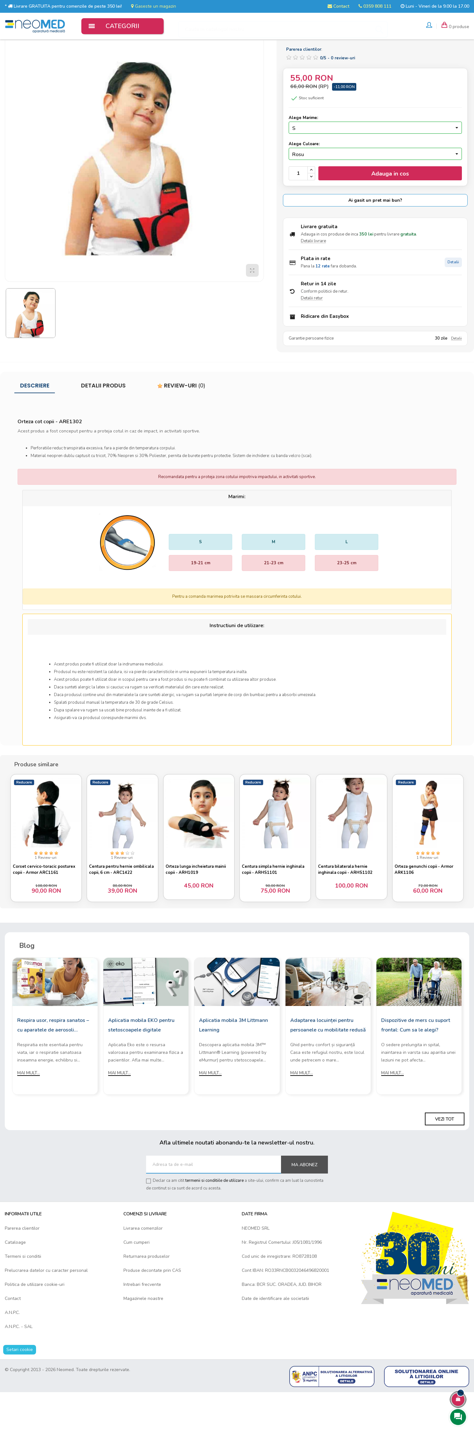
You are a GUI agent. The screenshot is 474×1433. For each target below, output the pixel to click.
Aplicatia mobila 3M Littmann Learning (233, 1066)
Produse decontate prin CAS (152, 1311)
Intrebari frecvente (142, 1325)
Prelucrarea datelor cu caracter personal (46, 1311)
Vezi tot (444, 1160)
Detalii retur (312, 336)
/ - (337, 96)
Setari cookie (19, 1390)
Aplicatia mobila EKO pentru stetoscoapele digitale (141, 1066)
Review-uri (181, 424)
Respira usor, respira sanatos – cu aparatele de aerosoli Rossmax (53, 1067)
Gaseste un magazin (153, 6)
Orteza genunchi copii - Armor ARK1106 (426, 906)
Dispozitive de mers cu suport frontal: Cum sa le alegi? (415, 1066)
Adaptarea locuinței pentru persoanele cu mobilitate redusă (328, 1066)
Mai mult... (28, 1114)
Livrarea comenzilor (143, 1269)
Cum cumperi (136, 1283)
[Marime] (375, 166)
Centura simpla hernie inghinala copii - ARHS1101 (272, 906)
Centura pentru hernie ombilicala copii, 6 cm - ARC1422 (114, 906)
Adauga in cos (390, 211)
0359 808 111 (375, 6)
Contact (338, 6)
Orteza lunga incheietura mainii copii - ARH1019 (198, 906)
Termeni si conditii (23, 1297)
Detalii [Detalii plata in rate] (453, 300)
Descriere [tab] (34, 424)
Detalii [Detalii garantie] (456, 376)
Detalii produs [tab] (103, 424)
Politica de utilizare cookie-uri (34, 1325)
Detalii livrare (313, 279)
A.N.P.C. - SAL (19, 1367)
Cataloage (15, 1283)
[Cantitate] (298, 211)
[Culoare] (375, 192)
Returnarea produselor (146, 1297)
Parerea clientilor (22, 1269)
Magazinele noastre (143, 1339)
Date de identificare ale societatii (275, 1339)
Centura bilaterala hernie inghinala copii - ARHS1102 (348, 906)
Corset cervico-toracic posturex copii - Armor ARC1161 (38, 906)
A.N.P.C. (12, 1353)
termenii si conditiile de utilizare (214, 1221)
